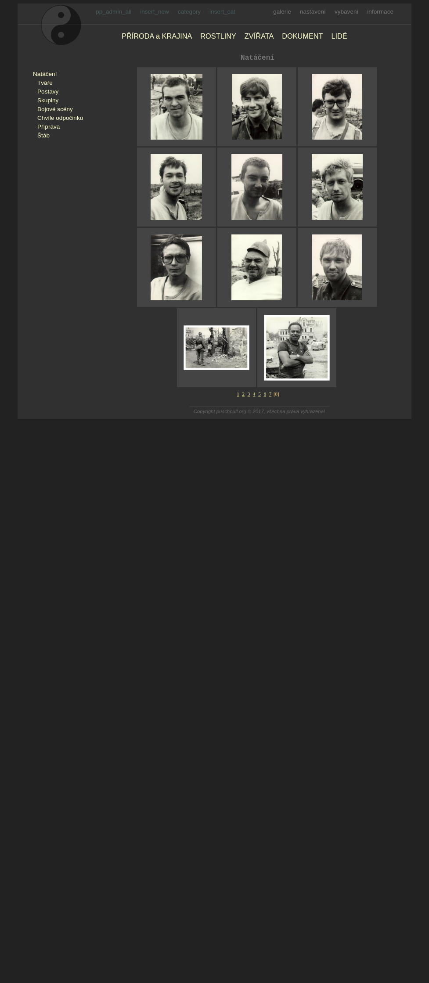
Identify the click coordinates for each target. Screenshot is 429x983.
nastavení (313, 11)
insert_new (154, 11)
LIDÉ (339, 36)
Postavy (47, 91)
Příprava (48, 126)
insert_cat (222, 11)
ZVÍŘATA (259, 36)
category (189, 11)
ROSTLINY (218, 36)
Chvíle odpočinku (60, 118)
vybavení (346, 11)
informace (380, 11)
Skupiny (47, 100)
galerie (282, 11)
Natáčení (45, 74)
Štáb (43, 135)
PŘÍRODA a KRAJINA (157, 36)
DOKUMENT (302, 36)
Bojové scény (55, 109)
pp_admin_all (113, 11)
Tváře (45, 82)
